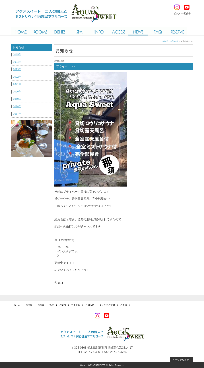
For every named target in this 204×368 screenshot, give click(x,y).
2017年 (17, 113)
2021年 (17, 84)
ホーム (17, 305)
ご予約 (123, 305)
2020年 (17, 91)
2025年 (17, 54)
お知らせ (174, 41)
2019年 (17, 99)
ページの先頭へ (181, 359)
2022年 (17, 76)
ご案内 (62, 305)
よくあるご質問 (107, 305)
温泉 (52, 305)
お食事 (41, 305)
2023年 (17, 69)
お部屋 (29, 305)
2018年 (17, 106)
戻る (58, 282)
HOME (165, 41)
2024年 (17, 61)
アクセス (75, 305)
